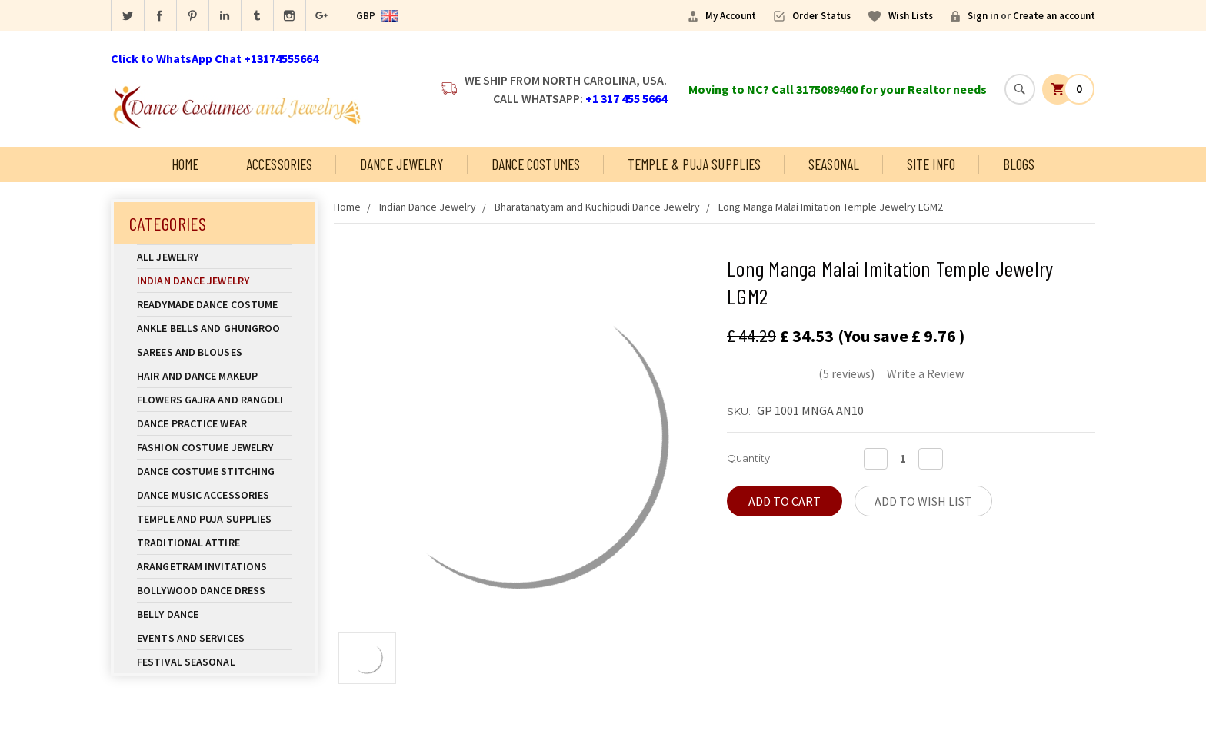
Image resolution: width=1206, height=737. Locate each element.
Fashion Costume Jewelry (214, 447)
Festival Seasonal (186, 662)
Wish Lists (910, 15)
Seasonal (833, 164)
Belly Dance (214, 614)
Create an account (1054, 15)
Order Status (821, 15)
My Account (730, 15)
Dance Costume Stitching (206, 471)
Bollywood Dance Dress (201, 590)
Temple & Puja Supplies (694, 164)
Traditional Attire (188, 542)
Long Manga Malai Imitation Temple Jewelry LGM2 (830, 207)
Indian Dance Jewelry (214, 280)
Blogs (1019, 164)
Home (185, 164)
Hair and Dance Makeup (214, 376)
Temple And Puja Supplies (214, 519)
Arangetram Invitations (202, 566)
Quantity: (749, 458)
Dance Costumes (535, 164)
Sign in (983, 15)
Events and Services (191, 638)
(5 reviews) (846, 373)
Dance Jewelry (401, 164)
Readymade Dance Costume (214, 304)
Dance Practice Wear (214, 423)
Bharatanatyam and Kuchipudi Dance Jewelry (597, 207)
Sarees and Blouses (214, 352)
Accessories (279, 164)
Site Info (931, 164)
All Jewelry (214, 257)
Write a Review (925, 373)
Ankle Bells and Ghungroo (208, 328)
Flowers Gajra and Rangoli (210, 400)
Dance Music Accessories (203, 495)
